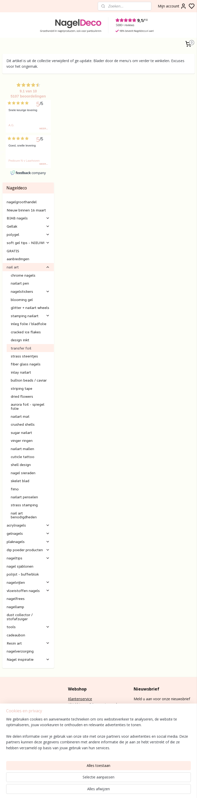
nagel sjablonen (20, 538)
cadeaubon (16, 607)
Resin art (28, 615)
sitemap (170, 789)
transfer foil (21, 320)
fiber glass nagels (26, 336)
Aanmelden (147, 683)
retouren (75, 705)
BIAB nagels (28, 190)
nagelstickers (30, 263)
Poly (5, 744)
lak (10, 750)
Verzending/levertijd (84, 700)
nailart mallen (22, 421)
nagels (17, 739)
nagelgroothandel (22, 174)
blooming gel (22, 272)
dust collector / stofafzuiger (20, 589)
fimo (15, 461)
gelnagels (28, 505)
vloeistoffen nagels (28, 563)
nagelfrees (16, 571)
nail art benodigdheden (24, 487)
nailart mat (20, 388)
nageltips (28, 530)
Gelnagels (10, 762)
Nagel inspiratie (28, 631)
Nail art (8, 756)
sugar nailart (21, 405)
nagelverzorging (20, 623)
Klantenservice (80, 671)
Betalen (74, 694)
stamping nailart (30, 288)
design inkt (20, 312)
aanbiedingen (18, 231)
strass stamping (24, 477)
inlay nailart (21, 344)
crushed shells (23, 397)
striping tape (21, 360)
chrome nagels (23, 247)
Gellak (28, 199)
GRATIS (13, 223)
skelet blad (20, 453)
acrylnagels (28, 497)
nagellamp (15, 579)
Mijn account (172, 6)
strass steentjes (24, 328)
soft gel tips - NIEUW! (28, 215)
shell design (21, 437)
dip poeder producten (28, 522)
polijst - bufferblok (23, 546)
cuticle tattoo (22, 429)
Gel (5, 750)
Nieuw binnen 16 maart (26, 182)
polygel (28, 207)
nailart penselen (24, 469)
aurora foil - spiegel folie (27, 379)
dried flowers (22, 368)
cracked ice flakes (26, 304)
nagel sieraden (23, 445)
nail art (28, 239)
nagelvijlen (28, 554)
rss (181, 789)
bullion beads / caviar (29, 352)
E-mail (73, 717)
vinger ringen (22, 413)
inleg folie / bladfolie (28, 296)
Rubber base (12, 767)
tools (28, 599)
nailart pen (20, 255)
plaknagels (28, 514)
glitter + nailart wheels (30, 280)
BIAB (6, 739)
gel (11, 744)
